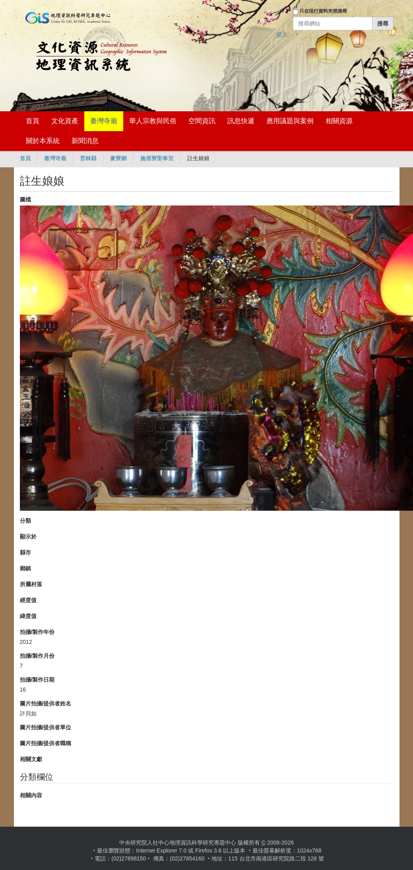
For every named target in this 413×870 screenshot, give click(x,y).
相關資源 (339, 121)
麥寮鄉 (118, 158)
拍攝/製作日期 (37, 679)
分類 (25, 520)
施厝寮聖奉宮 (157, 158)
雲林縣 (88, 158)
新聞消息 (85, 141)
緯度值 (28, 616)
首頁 (32, 121)
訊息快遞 (240, 121)
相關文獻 (31, 759)
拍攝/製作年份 (37, 632)
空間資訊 (201, 121)
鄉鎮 (25, 568)
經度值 (28, 600)
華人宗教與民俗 (152, 121)
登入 (281, 34)
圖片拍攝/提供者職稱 (46, 743)
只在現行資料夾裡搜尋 (323, 11)
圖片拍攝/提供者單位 (46, 727)
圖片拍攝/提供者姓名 (46, 703)
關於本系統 (43, 141)
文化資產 (64, 121)
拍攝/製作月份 (37, 656)
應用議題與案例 (290, 121)
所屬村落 (31, 584)
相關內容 (31, 795)
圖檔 (25, 199)
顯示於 (28, 536)
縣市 (25, 552)
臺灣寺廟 (103, 121)
